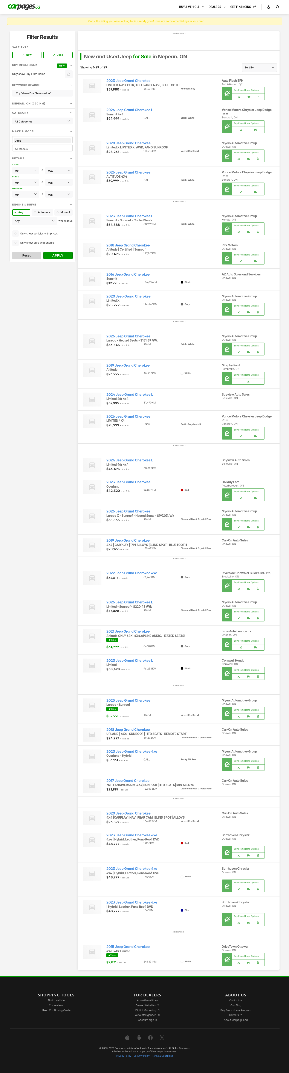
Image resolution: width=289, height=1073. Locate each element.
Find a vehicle (56, 1000)
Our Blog (236, 1005)
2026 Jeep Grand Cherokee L (129, 110)
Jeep (42, 140)
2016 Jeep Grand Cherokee (128, 274)
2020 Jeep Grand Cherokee (128, 143)
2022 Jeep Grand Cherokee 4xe (131, 573)
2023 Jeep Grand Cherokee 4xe (131, 752)
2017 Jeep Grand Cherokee (128, 781)
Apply (58, 255)
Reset (26, 255)
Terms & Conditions (162, 1056)
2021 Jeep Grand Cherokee (128, 631)
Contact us (235, 1000)
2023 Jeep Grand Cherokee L (129, 216)
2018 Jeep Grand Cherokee (128, 245)
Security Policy (142, 1056)
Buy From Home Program (235, 1010)
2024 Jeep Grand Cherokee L (129, 395)
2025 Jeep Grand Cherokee (128, 700)
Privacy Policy (123, 1056)
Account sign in (147, 1020)
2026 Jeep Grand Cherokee (128, 172)
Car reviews (56, 1005)
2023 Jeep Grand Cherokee (128, 81)
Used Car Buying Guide (56, 1010)
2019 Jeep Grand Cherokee (128, 365)
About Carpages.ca (236, 1020)
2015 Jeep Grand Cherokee (128, 947)
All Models (42, 149)
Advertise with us (147, 1000)
